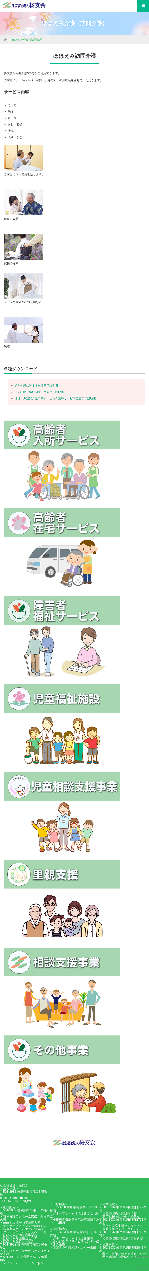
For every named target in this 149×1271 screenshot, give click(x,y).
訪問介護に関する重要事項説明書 (36, 385)
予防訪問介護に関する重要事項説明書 (39, 392)
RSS (78, 1171)
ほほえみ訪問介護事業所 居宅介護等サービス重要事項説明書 (55, 398)
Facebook (71, 1171)
